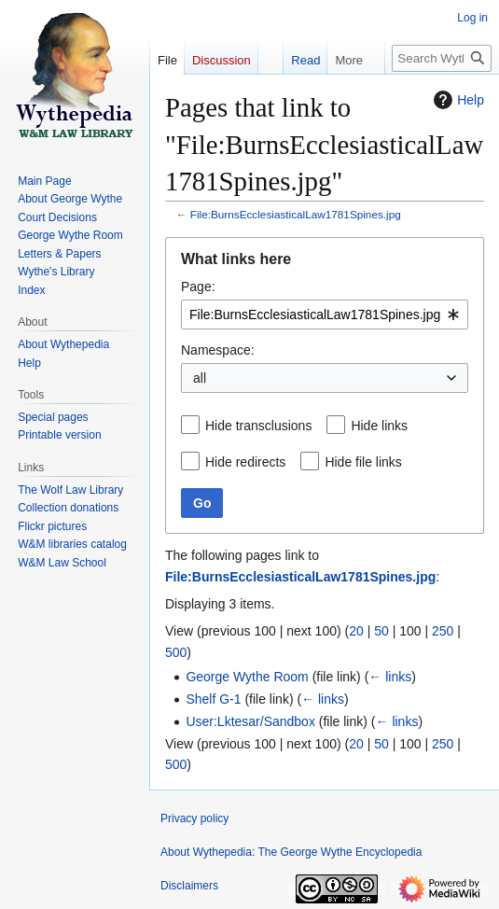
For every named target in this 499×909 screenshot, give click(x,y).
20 (356, 630)
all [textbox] (199, 378)
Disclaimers (189, 885)
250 (442, 630)
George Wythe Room (247, 676)
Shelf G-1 (213, 699)
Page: (198, 286)
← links (389, 676)
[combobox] (324, 314)
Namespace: (218, 350)
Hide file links (363, 461)
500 (176, 652)
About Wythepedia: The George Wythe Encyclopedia (291, 852)
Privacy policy (194, 818)
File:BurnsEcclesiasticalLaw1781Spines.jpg (295, 214)
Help (456, 100)
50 (381, 630)
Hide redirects (245, 461)
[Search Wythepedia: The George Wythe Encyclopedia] (442, 58)
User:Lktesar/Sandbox (250, 721)
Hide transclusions (258, 425)
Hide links (379, 425)
